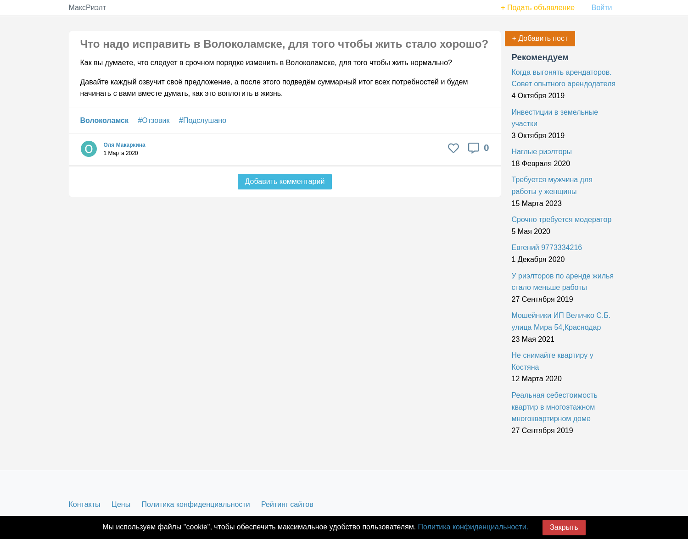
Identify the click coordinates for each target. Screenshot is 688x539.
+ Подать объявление (538, 7)
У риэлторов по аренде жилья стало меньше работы (563, 282)
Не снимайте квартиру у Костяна (552, 361)
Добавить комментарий (285, 181)
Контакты (85, 504)
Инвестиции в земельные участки (555, 118)
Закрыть (564, 527)
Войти (602, 7)
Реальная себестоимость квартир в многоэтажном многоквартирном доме (555, 406)
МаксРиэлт (87, 7)
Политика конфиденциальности (196, 504)
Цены (121, 504)
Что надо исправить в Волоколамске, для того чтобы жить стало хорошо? (284, 44)
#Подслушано (202, 120)
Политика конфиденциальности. (473, 527)
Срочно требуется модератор (562, 219)
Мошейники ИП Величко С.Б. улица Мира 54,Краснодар (561, 321)
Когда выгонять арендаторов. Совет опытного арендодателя (564, 78)
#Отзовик (153, 120)
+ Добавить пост (540, 38)
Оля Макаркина (124, 145)
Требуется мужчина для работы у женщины (552, 185)
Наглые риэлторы (542, 152)
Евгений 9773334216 (547, 247)
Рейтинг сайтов (287, 504)
